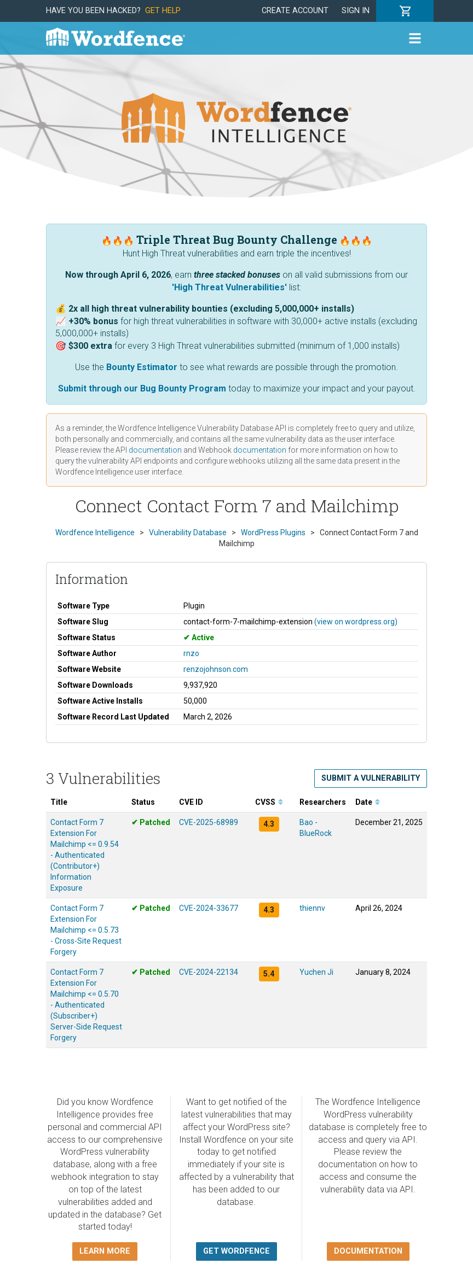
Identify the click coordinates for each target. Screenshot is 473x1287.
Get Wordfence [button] (236, 1251)
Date (367, 802)
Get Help (163, 10)
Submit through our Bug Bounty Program (142, 388)
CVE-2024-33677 (208, 908)
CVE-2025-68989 (208, 822)
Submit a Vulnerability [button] (370, 778)
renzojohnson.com (215, 669)
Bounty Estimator (141, 367)
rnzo (191, 653)
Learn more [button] (104, 1251)
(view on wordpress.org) (355, 621)
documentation (155, 450)
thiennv (312, 908)
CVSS (269, 802)
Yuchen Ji (316, 972)
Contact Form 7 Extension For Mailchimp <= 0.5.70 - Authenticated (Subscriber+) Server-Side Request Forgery (86, 1005)
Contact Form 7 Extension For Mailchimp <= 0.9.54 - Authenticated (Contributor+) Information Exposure (84, 855)
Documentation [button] (368, 1251)
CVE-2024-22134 (208, 972)
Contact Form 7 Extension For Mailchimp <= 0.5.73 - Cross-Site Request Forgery (86, 930)
